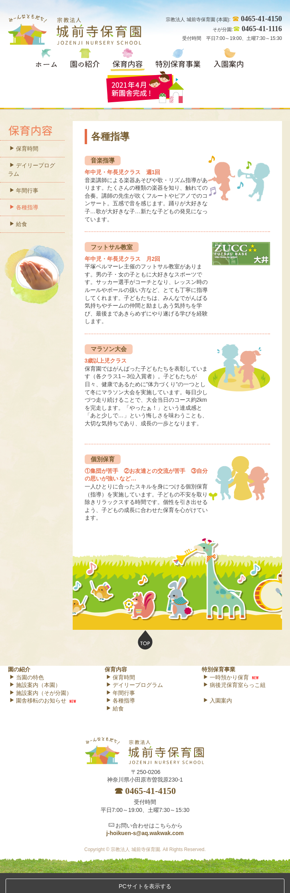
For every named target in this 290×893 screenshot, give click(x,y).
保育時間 (23, 148)
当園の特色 (26, 677)
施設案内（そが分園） (40, 693)
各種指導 (23, 207)
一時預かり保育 (226, 677)
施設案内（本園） (35, 685)
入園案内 (217, 700)
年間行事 (23, 190)
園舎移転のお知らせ (37, 700)
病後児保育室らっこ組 (234, 685)
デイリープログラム (31, 169)
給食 (18, 224)
